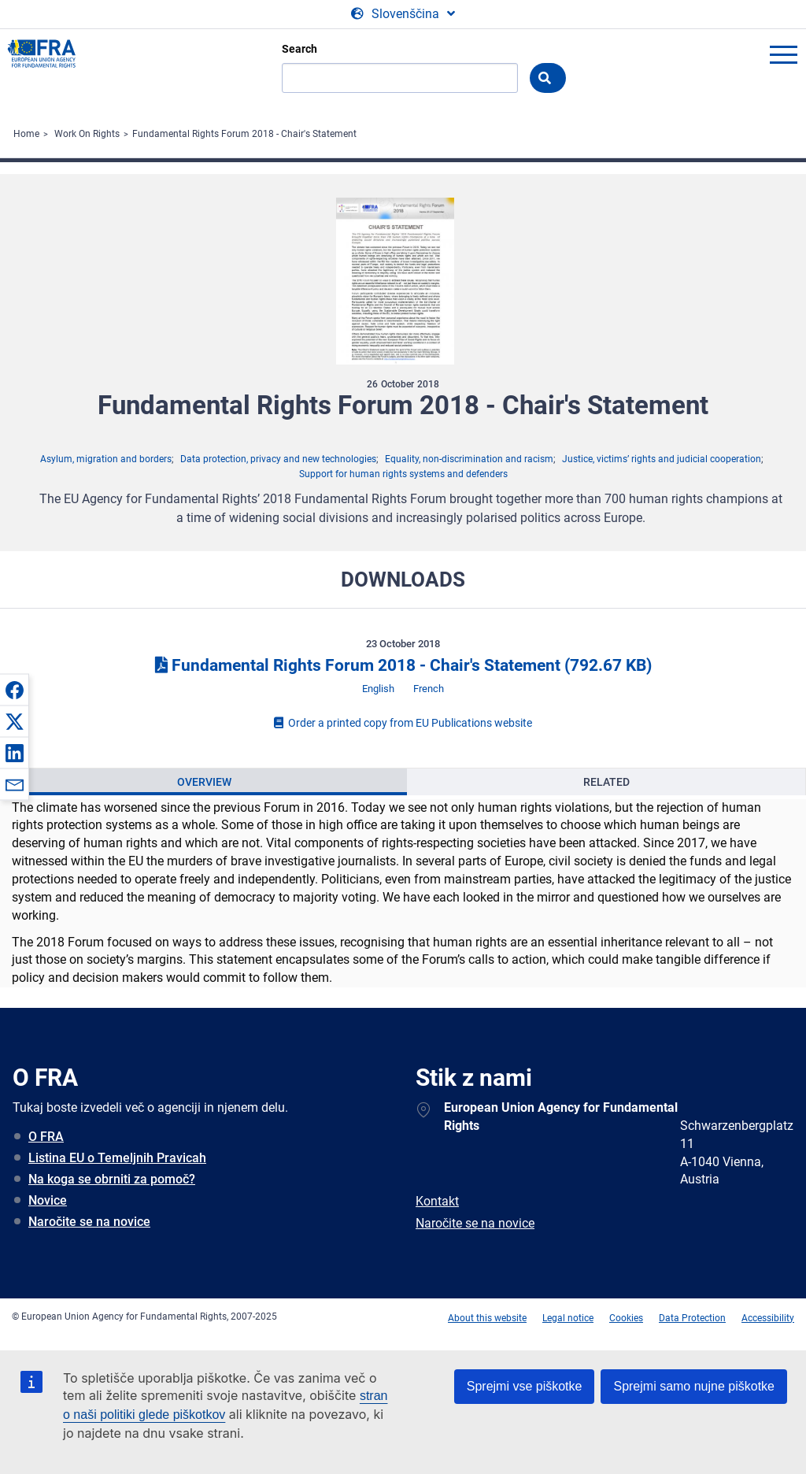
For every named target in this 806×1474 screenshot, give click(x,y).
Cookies (626, 1318)
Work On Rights (87, 133)
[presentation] (204, 781)
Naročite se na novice (89, 1221)
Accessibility (767, 1318)
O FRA (46, 1136)
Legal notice (567, 1318)
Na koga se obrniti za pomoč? (111, 1179)
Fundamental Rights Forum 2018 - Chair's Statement (244, 133)
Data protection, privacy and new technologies (278, 459)
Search (299, 49)
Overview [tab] (204, 782)
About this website (487, 1318)
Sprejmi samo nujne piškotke (694, 1386)
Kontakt (437, 1201)
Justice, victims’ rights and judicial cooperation (661, 459)
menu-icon (783, 54)
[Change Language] (403, 14)
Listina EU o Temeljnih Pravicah (117, 1157)
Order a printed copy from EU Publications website (403, 723)
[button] (14, 690)
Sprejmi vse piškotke (524, 1386)
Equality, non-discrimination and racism (469, 459)
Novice (47, 1200)
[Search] (400, 78)
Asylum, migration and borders (106, 459)
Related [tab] (606, 782)
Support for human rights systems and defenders (403, 474)
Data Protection (692, 1318)
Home (26, 133)
